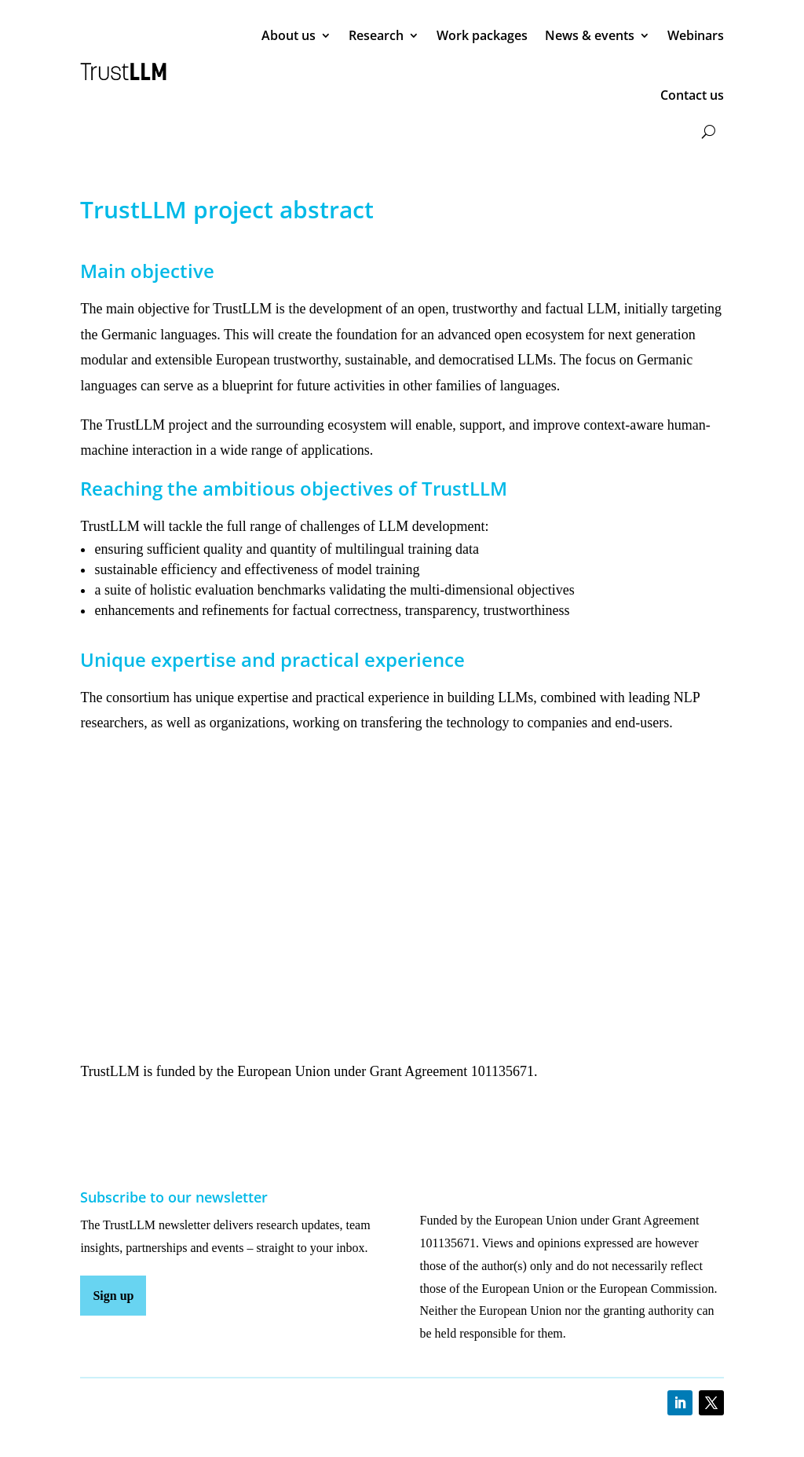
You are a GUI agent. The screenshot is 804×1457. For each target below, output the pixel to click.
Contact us (692, 95)
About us (288, 35)
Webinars (695, 35)
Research (376, 35)
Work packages (482, 35)
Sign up (113, 1295)
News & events (589, 35)
